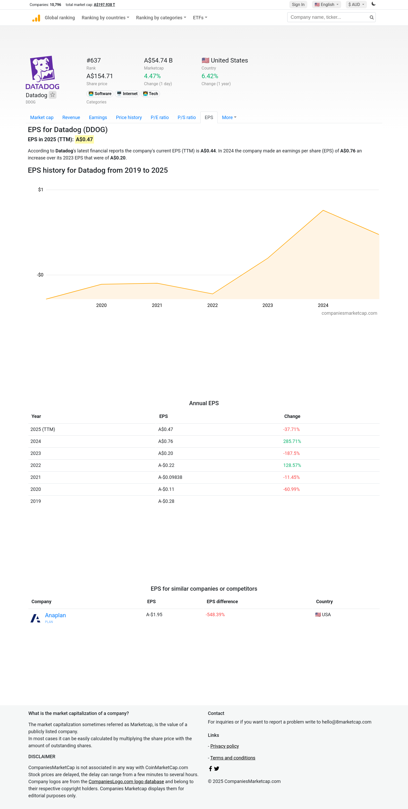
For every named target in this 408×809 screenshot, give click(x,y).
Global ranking (60, 17)
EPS (209, 117)
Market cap (42, 117)
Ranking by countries (104, 17)
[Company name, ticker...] (331, 17)
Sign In (298, 4)
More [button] (227, 117)
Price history (129, 117)
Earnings (98, 117)
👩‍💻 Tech (150, 93)
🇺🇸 (325, 4)
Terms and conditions (232, 758)
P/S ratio (187, 117)
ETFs (198, 17)
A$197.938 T (104, 5)
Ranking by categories (159, 17)
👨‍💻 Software (100, 93)
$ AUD (354, 4)
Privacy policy (224, 746)
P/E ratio (160, 117)
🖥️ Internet (127, 93)
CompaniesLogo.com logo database (126, 781)
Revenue (71, 117)
